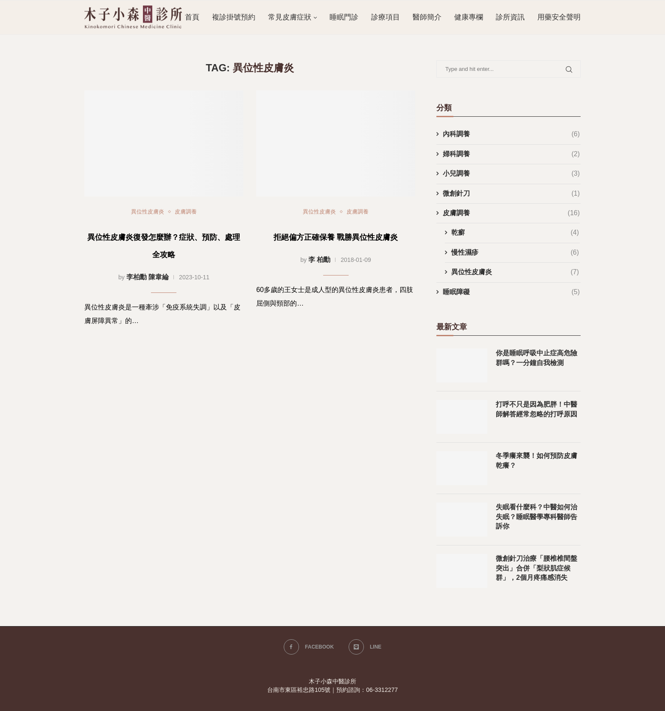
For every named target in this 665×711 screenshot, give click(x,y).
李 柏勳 (319, 259)
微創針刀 (511, 193)
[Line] (365, 647)
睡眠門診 (344, 17)
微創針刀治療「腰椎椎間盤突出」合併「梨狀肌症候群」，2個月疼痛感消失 (536, 568)
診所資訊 (510, 17)
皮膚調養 (186, 211)
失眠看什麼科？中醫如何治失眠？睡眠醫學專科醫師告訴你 (536, 516)
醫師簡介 (427, 17)
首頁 (192, 17)
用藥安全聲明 (559, 17)
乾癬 (515, 232)
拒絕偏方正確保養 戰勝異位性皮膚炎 (336, 237)
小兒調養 (511, 173)
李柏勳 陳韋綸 (147, 277)
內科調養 (511, 134)
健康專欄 (468, 17)
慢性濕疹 (515, 252)
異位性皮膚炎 (147, 211)
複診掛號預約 (233, 17)
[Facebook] (309, 647)
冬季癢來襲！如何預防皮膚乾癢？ (536, 460)
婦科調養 (511, 154)
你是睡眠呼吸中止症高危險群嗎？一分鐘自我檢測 (536, 357)
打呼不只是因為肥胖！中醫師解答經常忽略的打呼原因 (536, 409)
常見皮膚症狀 (289, 17)
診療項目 (385, 17)
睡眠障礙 (511, 292)
